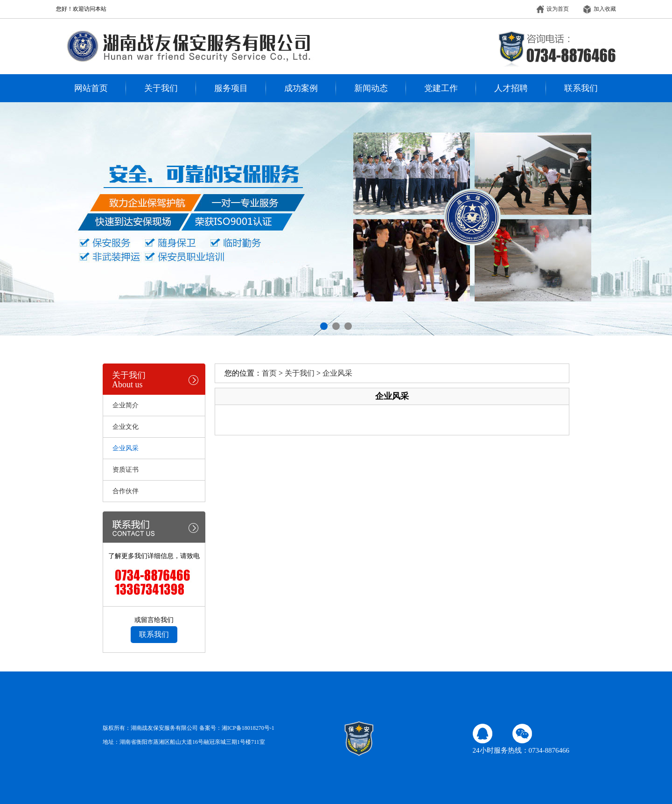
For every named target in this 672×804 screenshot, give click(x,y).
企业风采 (337, 373)
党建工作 (441, 88)
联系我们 (581, 88)
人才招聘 (511, 88)
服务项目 (231, 88)
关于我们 (161, 88)
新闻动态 (371, 88)
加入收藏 (599, 9)
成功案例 (301, 88)
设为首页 (552, 9)
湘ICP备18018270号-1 (248, 728)
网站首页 (91, 88)
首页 (269, 373)
